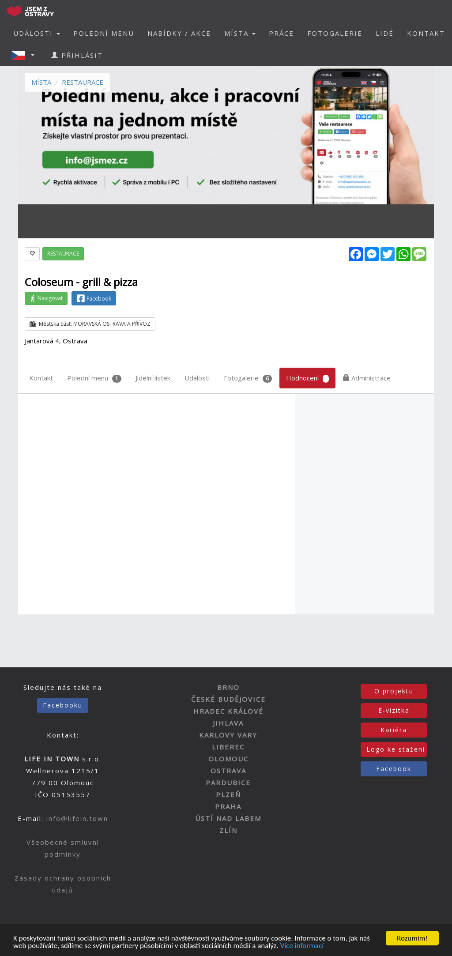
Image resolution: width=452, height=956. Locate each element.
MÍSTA (41, 82)
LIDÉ (385, 33)
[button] (26, 55)
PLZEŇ (228, 794)
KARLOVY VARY (228, 734)
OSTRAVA (228, 770)
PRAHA (228, 806)
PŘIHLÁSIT (77, 55)
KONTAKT (426, 33)
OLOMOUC (228, 758)
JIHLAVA (228, 723)
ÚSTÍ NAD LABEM (228, 818)
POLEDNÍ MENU (103, 33)
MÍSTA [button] (240, 33)
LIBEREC (228, 746)
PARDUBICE (228, 782)
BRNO (228, 687)
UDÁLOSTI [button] (36, 33)
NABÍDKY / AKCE (179, 33)
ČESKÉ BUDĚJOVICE (228, 699)
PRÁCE (281, 33)
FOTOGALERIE (334, 33)
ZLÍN (228, 830)
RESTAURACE (82, 82)
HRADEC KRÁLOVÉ (228, 711)
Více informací (302, 946)
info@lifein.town (77, 818)
